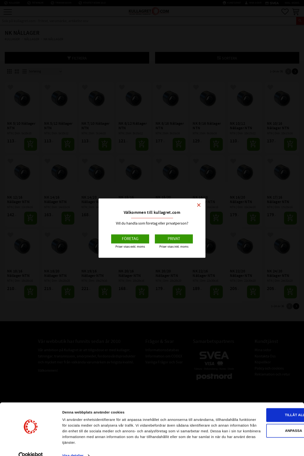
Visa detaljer (72, 447)
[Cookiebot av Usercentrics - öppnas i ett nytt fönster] (31, 446)
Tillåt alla (264, 400)
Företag (130, 239)
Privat (174, 239)
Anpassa (264, 416)
